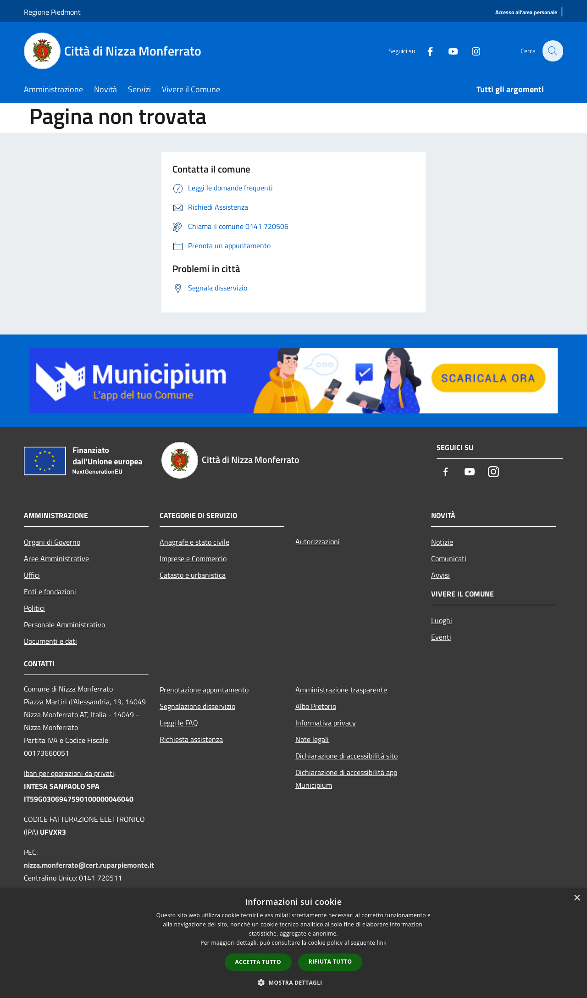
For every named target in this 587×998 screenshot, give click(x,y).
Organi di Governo (52, 541)
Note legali (312, 739)
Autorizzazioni (317, 541)
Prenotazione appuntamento (204, 689)
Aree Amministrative (56, 558)
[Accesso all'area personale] (526, 12)
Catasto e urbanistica (193, 574)
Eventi (441, 636)
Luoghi (441, 620)
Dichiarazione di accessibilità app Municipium (346, 779)
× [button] (576, 898)
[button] (293, 982)
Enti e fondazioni (50, 591)
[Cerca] (552, 51)
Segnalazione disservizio (197, 706)
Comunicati (448, 558)
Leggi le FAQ (179, 722)
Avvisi (440, 574)
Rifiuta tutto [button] (330, 961)
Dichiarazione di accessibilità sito (346, 755)
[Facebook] (424, 51)
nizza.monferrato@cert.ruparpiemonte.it (89, 864)
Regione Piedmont (52, 11)
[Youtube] (447, 51)
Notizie (442, 541)
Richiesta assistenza (191, 739)
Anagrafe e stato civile (194, 541)
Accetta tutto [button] (258, 962)
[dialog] (293, 943)
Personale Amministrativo (64, 624)
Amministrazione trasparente (341, 689)
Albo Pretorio (315, 706)
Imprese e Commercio (193, 558)
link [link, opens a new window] (382, 943)
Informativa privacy (325, 722)
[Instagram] (470, 51)
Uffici (32, 574)
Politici (34, 607)
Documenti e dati (50, 641)
